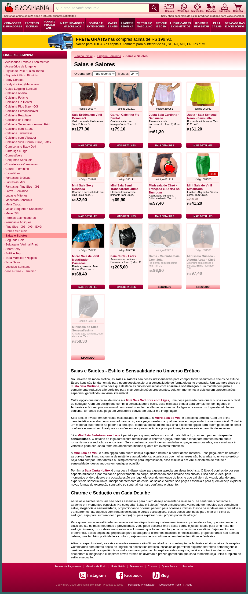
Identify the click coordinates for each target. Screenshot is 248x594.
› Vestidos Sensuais (17, 266)
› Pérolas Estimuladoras (20, 217)
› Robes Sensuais (16, 231)
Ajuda (189, 584)
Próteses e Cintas (32, 25)
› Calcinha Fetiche (16, 97)
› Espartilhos (12, 173)
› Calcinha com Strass (18, 128)
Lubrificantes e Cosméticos (180, 25)
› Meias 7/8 (11, 213)
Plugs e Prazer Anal (49, 25)
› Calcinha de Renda (17, 120)
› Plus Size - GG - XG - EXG (23, 226)
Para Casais (217, 25)
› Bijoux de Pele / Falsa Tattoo (24, 71)
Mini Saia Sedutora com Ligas (147, 400)
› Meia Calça (12, 204)
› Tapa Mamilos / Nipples (20, 258)
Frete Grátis (118, 566)
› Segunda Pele (14, 240)
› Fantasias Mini (14, 182)
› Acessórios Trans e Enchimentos (27, 62)
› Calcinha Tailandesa (18, 133)
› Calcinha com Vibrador (20, 137)
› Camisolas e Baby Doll (20, 146)
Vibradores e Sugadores (12, 25)
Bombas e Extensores (96, 25)
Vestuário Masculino (145, 25)
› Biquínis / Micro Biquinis (21, 75)
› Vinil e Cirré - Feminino (20, 271)
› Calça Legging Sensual (20, 88)
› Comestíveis (13, 155)
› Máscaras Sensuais (18, 200)
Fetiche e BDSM (161, 25)
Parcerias (187, 566)
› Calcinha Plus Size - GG (21, 106)
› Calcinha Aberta (15, 93)
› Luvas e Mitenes (16, 195)
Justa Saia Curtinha (85, 386)
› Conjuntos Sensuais (18, 160)
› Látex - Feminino (16, 191)
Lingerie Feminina (127, 25)
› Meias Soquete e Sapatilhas (23, 209)
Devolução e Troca (170, 584)
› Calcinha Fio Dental (18, 102)
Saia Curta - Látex (97, 470)
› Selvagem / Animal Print (21, 244)
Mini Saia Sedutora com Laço (98, 435)
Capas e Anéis (112, 25)
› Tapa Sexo (12, 262)
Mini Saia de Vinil (86, 453)
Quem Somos (170, 566)
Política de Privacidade (141, 584)
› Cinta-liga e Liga (15, 151)
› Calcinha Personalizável (21, 111)
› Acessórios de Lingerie (20, 66)
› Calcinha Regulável (18, 115)
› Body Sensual (14, 80)
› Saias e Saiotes (16, 235)
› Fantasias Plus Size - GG (22, 186)
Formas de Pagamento (68, 566)
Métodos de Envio (96, 566)
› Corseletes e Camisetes (21, 164)
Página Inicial (83, 56)
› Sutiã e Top (12, 253)
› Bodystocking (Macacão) (21, 84)
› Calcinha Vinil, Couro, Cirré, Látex (27, 142)
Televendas (136, 566)
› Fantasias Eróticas (17, 177)
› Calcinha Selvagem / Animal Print (27, 124)
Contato (152, 566)
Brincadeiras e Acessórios (234, 25)
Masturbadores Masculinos (72, 25)
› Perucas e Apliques (17, 222)
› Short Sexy (12, 249)
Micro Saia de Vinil (168, 418)
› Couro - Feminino (16, 169)
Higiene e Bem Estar (201, 25)
